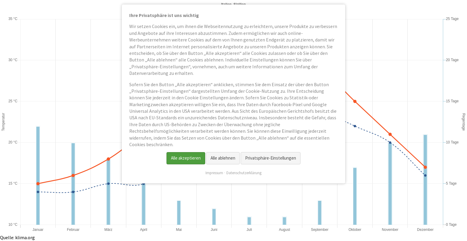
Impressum (214, 172)
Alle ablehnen (223, 158)
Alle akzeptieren (186, 158)
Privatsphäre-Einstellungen (270, 158)
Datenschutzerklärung (243, 172)
